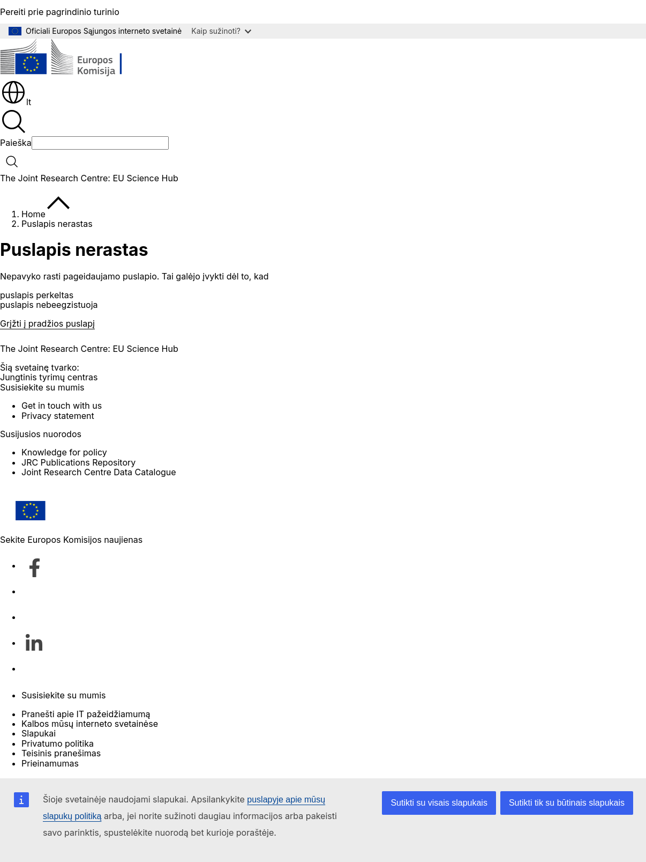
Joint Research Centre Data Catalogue (98, 472)
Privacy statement (57, 416)
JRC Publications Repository (78, 462)
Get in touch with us (61, 405)
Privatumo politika (57, 743)
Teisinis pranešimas (61, 753)
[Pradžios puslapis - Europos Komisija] (78, 59)
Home (33, 214)
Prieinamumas (50, 763)
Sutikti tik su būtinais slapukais (567, 802)
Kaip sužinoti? (221, 30)
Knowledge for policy (64, 452)
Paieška (16, 142)
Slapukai (38, 733)
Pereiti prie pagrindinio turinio (59, 11)
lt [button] (16, 102)
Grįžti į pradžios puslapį (47, 323)
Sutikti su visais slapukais (438, 802)
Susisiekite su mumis (63, 695)
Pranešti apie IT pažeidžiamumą (85, 714)
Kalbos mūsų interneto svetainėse (89, 723)
